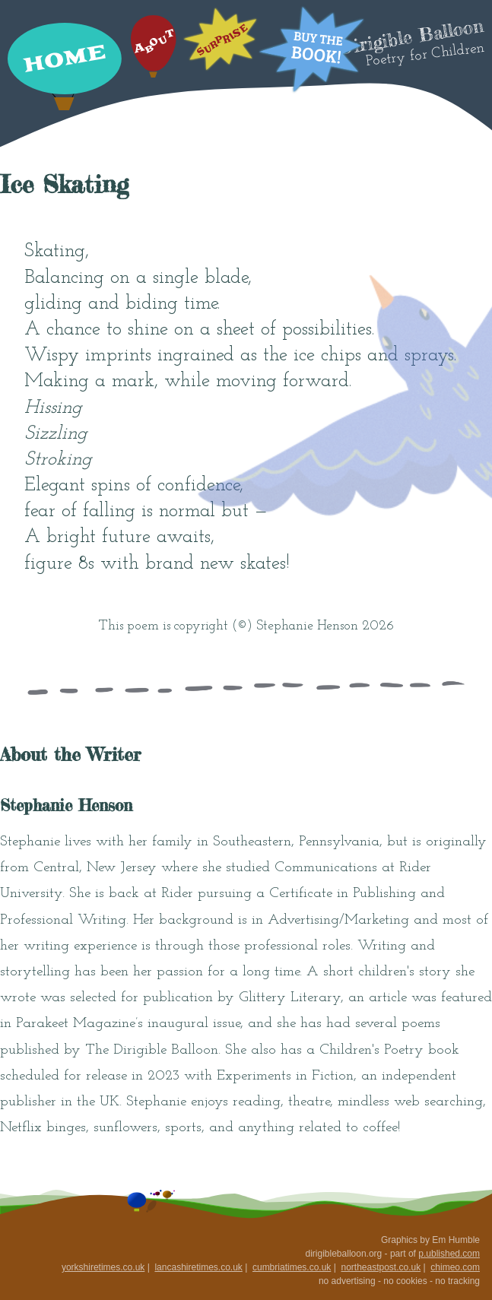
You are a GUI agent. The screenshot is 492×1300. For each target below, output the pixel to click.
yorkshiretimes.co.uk (103, 1267)
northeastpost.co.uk (381, 1267)
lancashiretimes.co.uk (198, 1267)
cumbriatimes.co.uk (291, 1267)
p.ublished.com (449, 1253)
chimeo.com (455, 1267)
